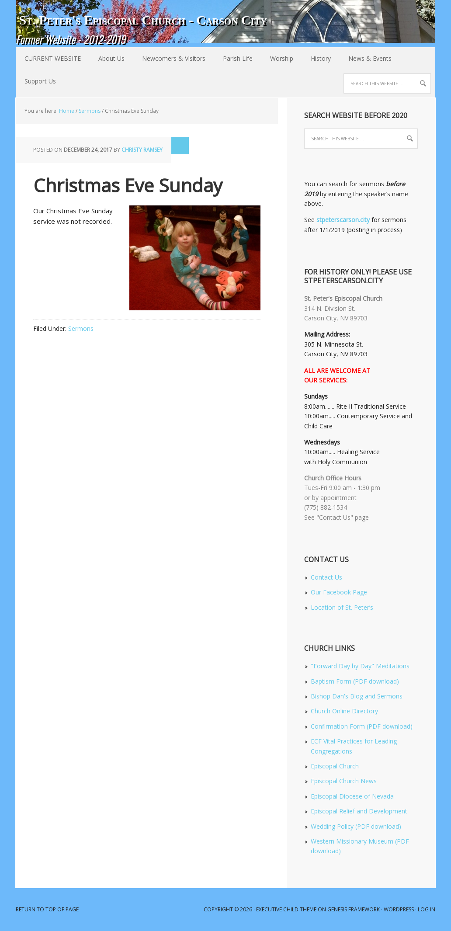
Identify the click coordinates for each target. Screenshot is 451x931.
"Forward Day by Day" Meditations (360, 666)
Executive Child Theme (286, 909)
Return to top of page (47, 909)
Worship (277, 58)
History (316, 58)
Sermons (81, 328)
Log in (426, 909)
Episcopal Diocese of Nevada (352, 796)
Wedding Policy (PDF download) (356, 826)
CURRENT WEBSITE (52, 58)
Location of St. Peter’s (342, 607)
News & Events (366, 58)
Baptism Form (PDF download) (355, 681)
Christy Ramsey (142, 149)
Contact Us (326, 577)
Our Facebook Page (339, 592)
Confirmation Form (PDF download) (362, 726)
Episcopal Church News (344, 781)
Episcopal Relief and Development (359, 811)
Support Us (40, 81)
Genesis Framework (353, 909)
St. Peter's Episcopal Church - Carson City (143, 20)
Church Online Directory (344, 711)
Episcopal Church (335, 766)
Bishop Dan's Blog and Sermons (356, 696)
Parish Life (233, 58)
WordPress (399, 909)
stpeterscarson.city (343, 219)
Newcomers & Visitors (169, 58)
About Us (107, 58)
